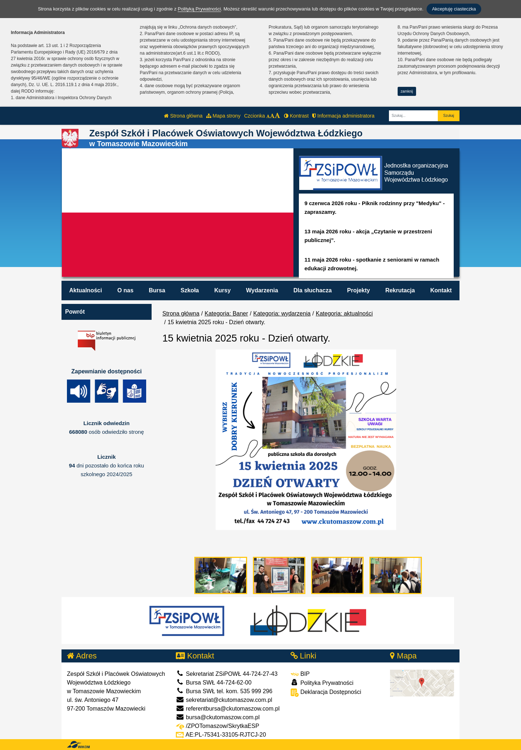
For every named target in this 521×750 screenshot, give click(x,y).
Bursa (157, 290)
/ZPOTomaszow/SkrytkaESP (217, 726)
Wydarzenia (262, 290)
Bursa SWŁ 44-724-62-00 (213, 682)
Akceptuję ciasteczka (454, 9)
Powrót (75, 312)
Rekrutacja (400, 290)
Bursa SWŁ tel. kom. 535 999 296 (224, 691)
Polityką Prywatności (199, 9)
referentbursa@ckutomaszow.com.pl (227, 708)
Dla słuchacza (312, 290)
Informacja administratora (343, 116)
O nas (125, 290)
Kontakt (441, 290)
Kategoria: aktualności (344, 313)
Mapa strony (223, 116)
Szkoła (190, 290)
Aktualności (85, 290)
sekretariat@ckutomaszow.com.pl (224, 700)
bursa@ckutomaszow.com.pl (217, 717)
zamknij (407, 91)
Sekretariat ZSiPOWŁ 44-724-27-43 (227, 674)
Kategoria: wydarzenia (281, 313)
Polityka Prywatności (322, 682)
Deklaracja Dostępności (326, 692)
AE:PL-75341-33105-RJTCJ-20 (221, 735)
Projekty (358, 290)
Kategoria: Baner (226, 313)
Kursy (222, 290)
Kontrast (296, 116)
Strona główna (183, 116)
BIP (300, 674)
